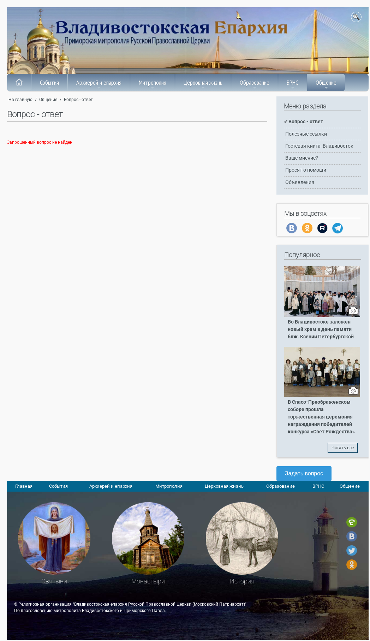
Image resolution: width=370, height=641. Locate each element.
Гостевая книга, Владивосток (319, 146)
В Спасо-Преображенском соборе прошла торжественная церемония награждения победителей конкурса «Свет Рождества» (321, 417)
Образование (254, 84)
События (49, 84)
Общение (326, 84)
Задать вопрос (304, 473)
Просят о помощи (305, 170)
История (242, 581)
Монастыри (148, 581)
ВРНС (292, 84)
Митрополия (152, 84)
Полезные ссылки (306, 134)
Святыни (54, 581)
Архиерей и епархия (98, 84)
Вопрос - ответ (78, 99)
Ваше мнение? (301, 158)
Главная (23, 486)
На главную (20, 99)
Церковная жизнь (203, 84)
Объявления (299, 182)
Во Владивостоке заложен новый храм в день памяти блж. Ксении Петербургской (321, 329)
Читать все (343, 447)
